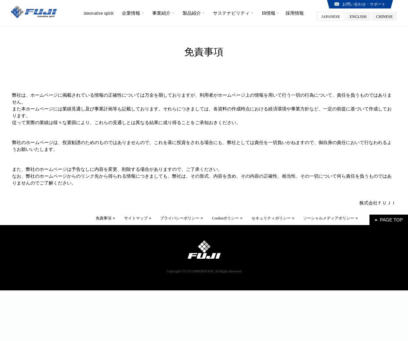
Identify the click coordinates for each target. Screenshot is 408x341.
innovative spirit (98, 13)
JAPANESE (330, 16)
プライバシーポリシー (179, 218)
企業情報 (131, 13)
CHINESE (384, 16)
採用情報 (295, 13)
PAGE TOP (391, 219)
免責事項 (103, 218)
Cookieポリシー (225, 218)
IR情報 (268, 13)
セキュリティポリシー (271, 218)
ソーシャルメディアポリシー (328, 218)
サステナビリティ (231, 13)
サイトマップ (136, 218)
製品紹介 (192, 13)
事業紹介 (161, 13)
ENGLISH (358, 16)
